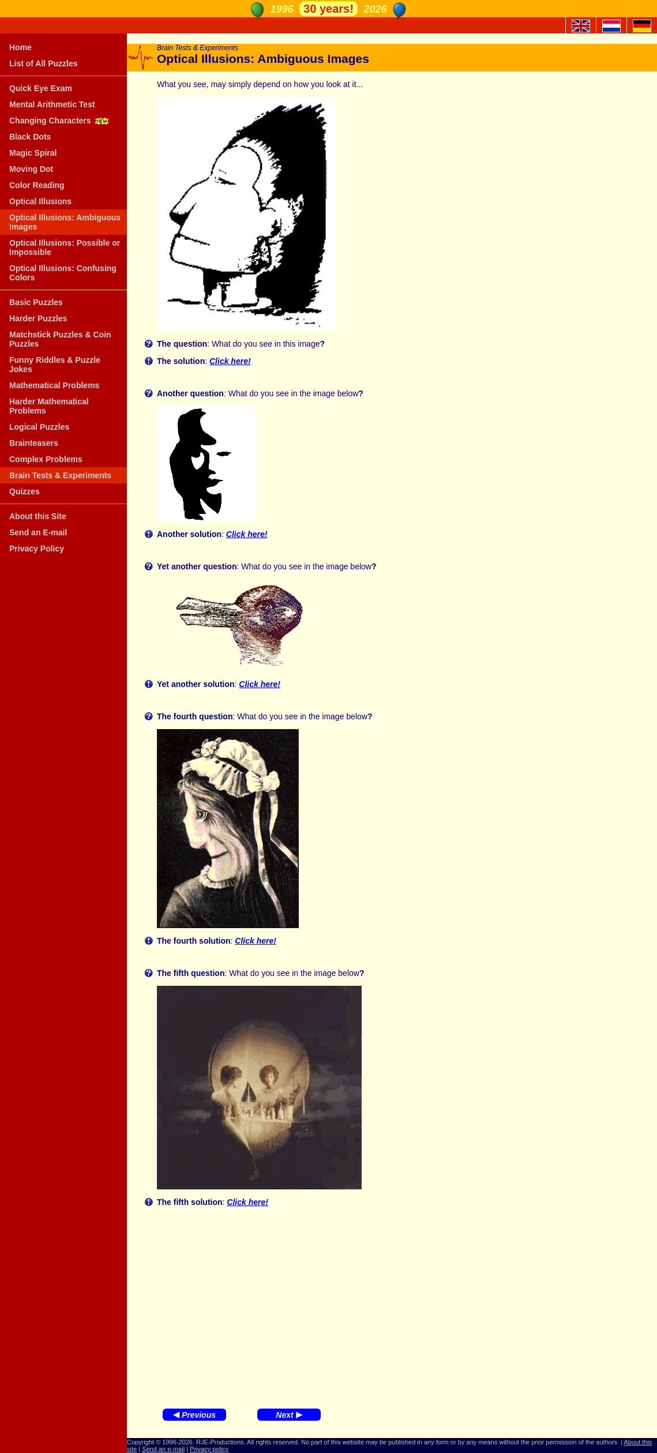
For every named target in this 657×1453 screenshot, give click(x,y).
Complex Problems (45, 459)
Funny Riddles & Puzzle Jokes (54, 364)
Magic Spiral (33, 152)
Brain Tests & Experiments (60, 475)
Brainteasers (33, 443)
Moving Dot (31, 169)
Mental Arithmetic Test (52, 104)
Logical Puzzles (39, 426)
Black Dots (30, 136)
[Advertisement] (392, 1305)
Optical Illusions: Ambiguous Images (65, 222)
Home (20, 47)
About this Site (37, 516)
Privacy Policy (36, 548)
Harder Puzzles (38, 318)
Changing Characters (60, 120)
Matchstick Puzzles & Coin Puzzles (60, 339)
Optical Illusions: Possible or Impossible (64, 247)
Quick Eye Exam (40, 88)
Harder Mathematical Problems (49, 406)
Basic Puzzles (36, 302)
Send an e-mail (163, 1449)
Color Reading (37, 185)
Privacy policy (209, 1449)
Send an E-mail (38, 532)
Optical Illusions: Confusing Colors (63, 273)
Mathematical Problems (54, 385)
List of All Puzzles (43, 63)
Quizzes (24, 491)
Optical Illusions (40, 201)
